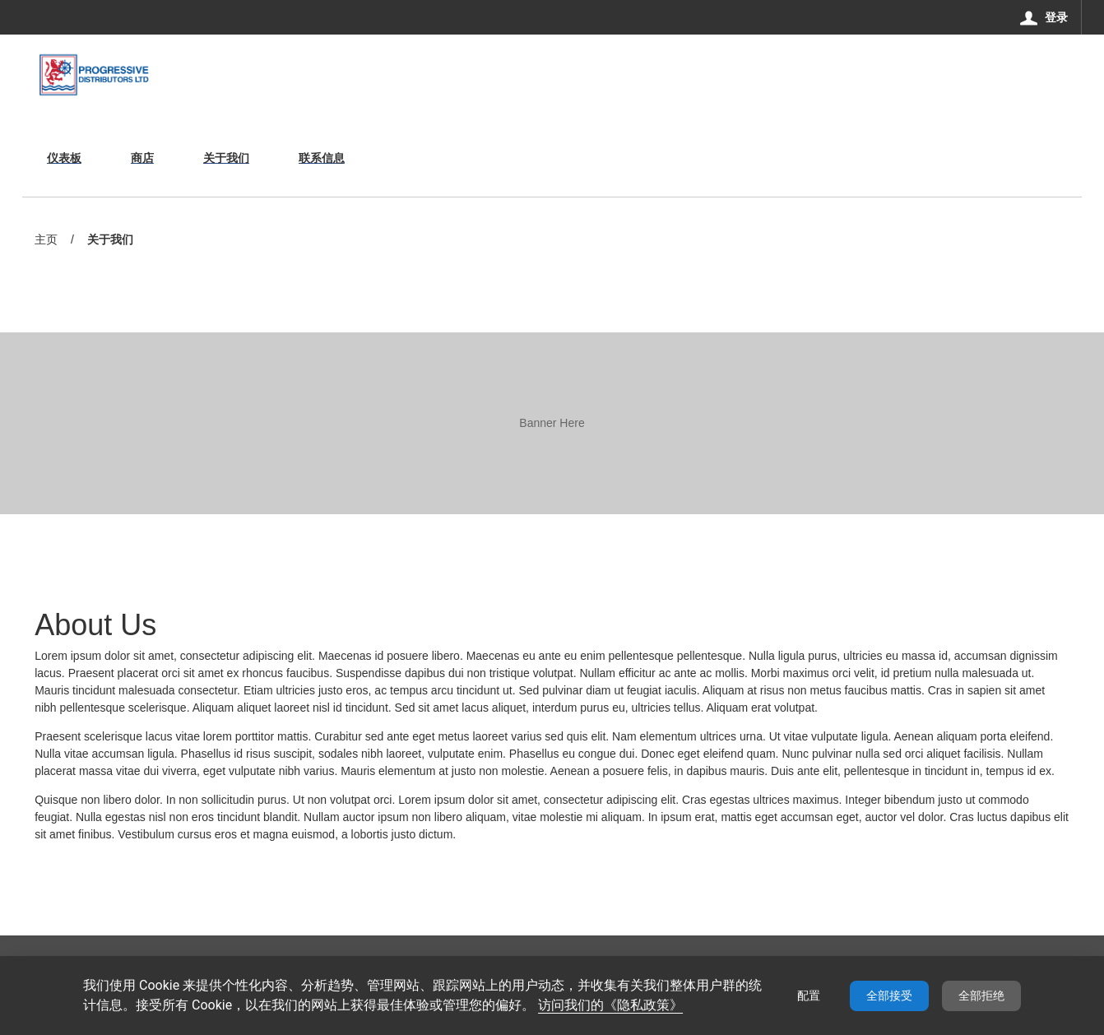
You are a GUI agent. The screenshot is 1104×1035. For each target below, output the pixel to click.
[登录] (1044, 17)
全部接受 (889, 995)
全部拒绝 (981, 995)
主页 (46, 239)
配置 (808, 995)
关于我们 (110, 240)
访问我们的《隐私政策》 (610, 1005)
